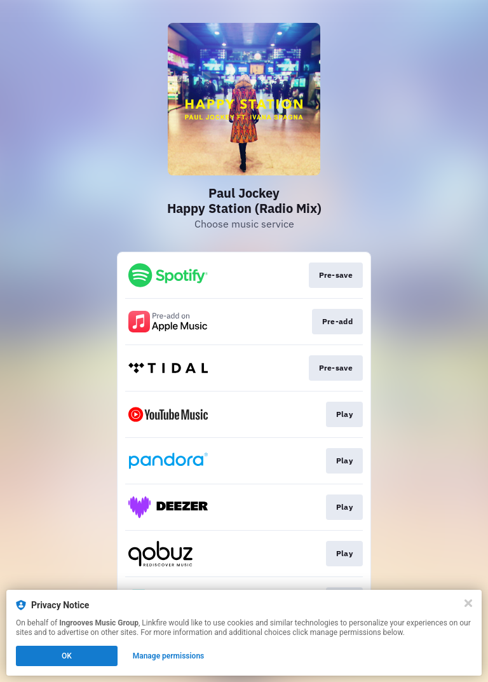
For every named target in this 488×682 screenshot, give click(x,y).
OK (67, 655)
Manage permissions (169, 655)
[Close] (468, 603)
